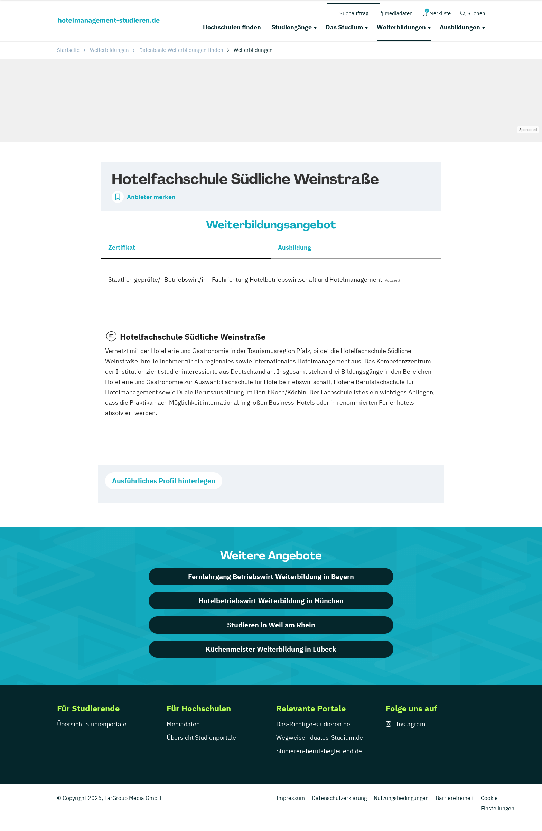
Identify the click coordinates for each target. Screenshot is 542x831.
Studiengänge (291, 27)
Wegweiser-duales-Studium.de (319, 737)
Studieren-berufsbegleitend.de (319, 751)
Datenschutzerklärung (339, 797)
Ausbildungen (460, 27)
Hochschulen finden (232, 27)
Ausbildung (294, 247)
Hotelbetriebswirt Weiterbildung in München (271, 600)
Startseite (68, 50)
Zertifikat (121, 247)
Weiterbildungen (401, 27)
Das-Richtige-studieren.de (313, 724)
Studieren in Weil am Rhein (271, 624)
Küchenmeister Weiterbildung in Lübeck (271, 649)
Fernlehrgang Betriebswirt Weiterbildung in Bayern (271, 576)
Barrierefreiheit (455, 797)
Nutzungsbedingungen (401, 797)
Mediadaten (183, 724)
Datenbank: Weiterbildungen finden (181, 50)
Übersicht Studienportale (92, 724)
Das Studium (344, 27)
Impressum (290, 797)
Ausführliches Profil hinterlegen (163, 480)
